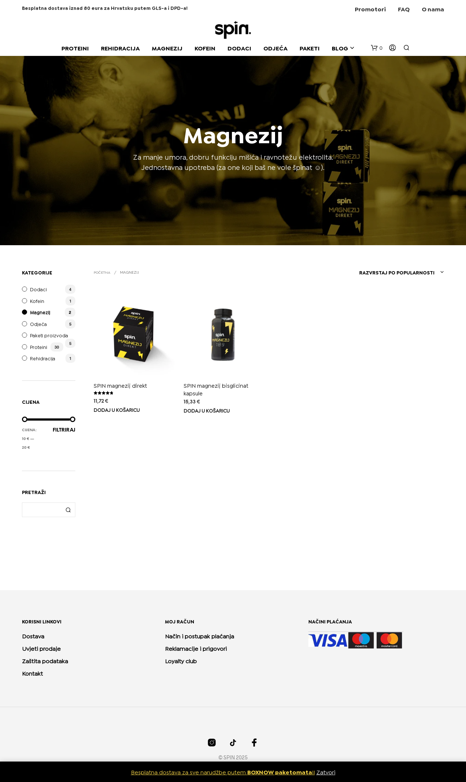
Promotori (370, 8)
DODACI (239, 47)
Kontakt (32, 672)
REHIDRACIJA (120, 47)
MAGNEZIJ (167, 47)
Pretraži (68, 509)
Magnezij (40, 312)
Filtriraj (64, 430)
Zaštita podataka (45, 660)
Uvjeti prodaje (41, 648)
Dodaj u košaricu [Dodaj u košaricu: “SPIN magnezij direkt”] (117, 410)
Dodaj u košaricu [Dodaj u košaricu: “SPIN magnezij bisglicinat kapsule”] (207, 407)
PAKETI (310, 47)
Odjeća (38, 324)
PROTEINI (75, 47)
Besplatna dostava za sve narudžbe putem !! (223, 771)
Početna (102, 272)
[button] (377, 48)
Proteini (38, 347)
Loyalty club (181, 660)
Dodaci (38, 289)
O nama (433, 8)
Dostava (33, 635)
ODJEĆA (275, 47)
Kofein (37, 301)
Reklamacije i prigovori (196, 648)
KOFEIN (205, 47)
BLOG (340, 47)
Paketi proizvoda (49, 335)
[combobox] (390, 272)
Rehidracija (42, 358)
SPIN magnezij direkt (120, 384)
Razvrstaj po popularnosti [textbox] (397, 272)
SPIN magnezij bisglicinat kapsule (216, 387)
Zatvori (325, 771)
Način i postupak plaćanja (199, 635)
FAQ (404, 8)
